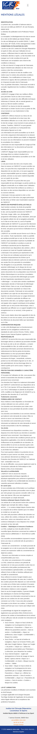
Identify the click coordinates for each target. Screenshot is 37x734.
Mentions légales (18, 731)
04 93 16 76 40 (18, 722)
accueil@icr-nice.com (18, 720)
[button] (28, 5)
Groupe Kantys (18, 724)
